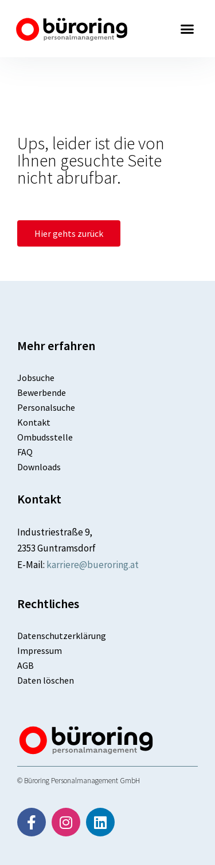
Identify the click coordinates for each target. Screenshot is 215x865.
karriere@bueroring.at (92, 564)
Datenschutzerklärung (61, 635)
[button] (187, 28)
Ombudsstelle (45, 437)
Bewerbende (41, 392)
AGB (25, 665)
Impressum (39, 650)
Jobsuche (35, 377)
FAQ (25, 452)
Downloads (39, 467)
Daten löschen (45, 680)
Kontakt (33, 422)
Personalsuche (46, 407)
